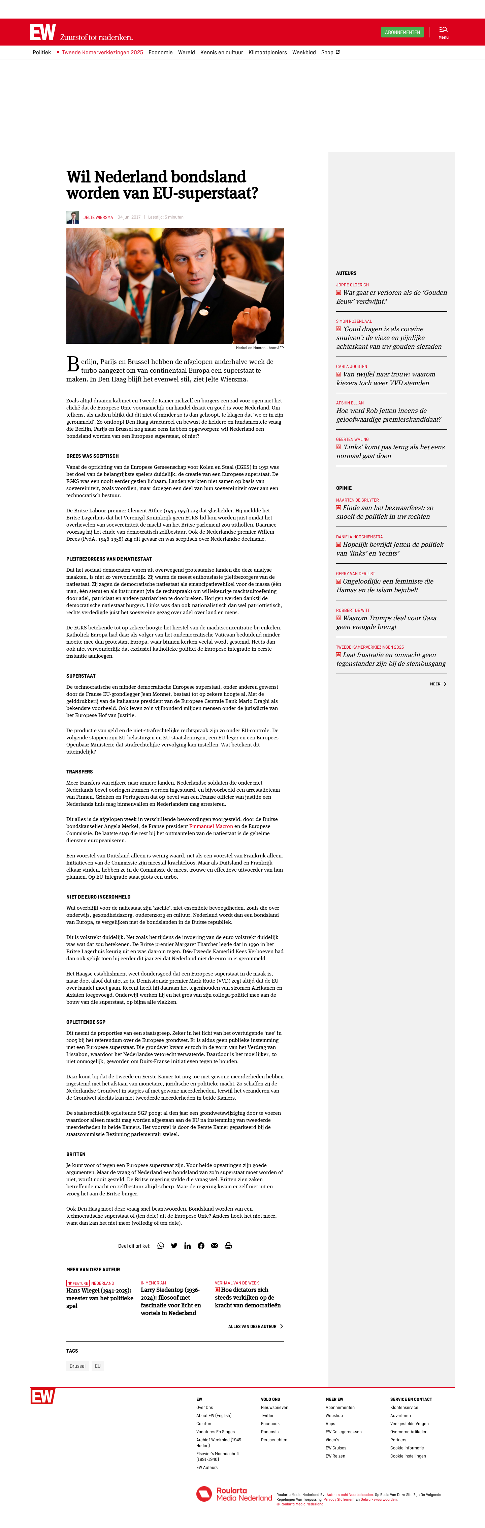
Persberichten (274, 1439)
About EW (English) (213, 1415)
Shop (327, 52)
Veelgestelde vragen (409, 1423)
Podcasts (270, 1431)
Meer (435, 683)
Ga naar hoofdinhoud (4, 4)
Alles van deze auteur (252, 1326)
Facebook (270, 1423)
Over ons (204, 1407)
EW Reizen (335, 1456)
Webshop (334, 1415)
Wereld (186, 52)
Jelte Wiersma (98, 217)
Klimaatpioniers (268, 52)
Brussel (78, 1366)
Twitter (267, 1415)
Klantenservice (404, 1407)
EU (98, 1366)
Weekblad (304, 52)
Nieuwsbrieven (274, 1407)
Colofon (203, 1423)
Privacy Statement (339, 1499)
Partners (398, 1439)
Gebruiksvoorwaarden (379, 1499)
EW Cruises (336, 1447)
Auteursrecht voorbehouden (350, 1494)
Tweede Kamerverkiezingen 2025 (102, 52)
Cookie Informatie (407, 1447)
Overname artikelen (408, 1431)
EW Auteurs (207, 1467)
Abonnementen (402, 32)
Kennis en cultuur (221, 52)
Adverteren (400, 1415)
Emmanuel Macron (211, 826)
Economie (161, 52)
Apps (330, 1423)
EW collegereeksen (344, 1431)
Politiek (42, 52)
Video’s (332, 1439)
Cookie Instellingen (408, 1456)
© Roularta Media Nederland (300, 1504)
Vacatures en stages (215, 1431)
